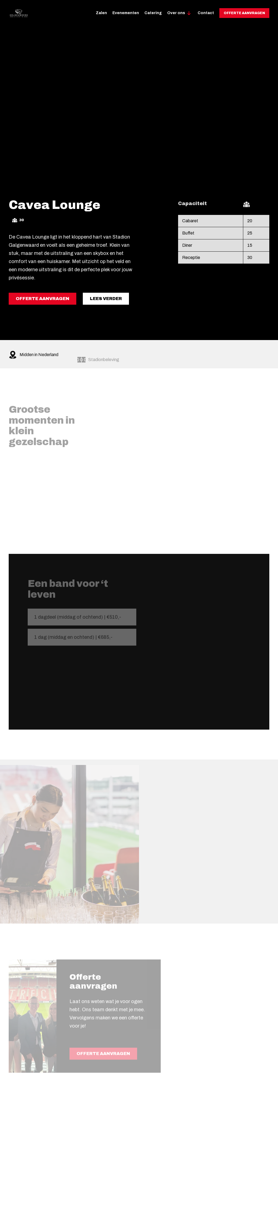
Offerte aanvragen (244, 13)
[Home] (19, 13)
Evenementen (125, 13)
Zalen (101, 13)
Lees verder (106, 300)
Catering (153, 13)
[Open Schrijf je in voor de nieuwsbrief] (272, 117)
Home (15, 38)
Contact (206, 13)
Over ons (176, 13)
